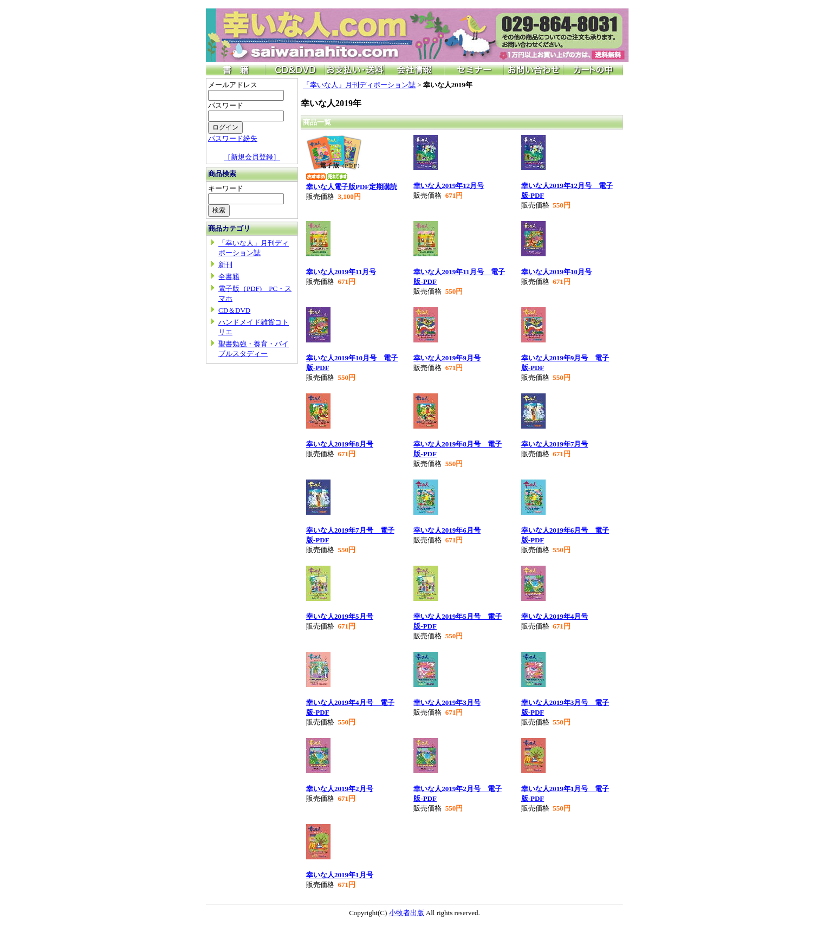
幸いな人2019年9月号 (447, 358)
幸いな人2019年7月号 (554, 444)
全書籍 (228, 277)
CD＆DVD (234, 310)
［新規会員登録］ (252, 157)
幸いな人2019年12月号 (448, 186)
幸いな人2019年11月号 (341, 272)
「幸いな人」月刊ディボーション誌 (359, 85)
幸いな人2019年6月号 (447, 530)
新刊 (225, 265)
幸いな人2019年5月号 (339, 616)
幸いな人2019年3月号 (447, 702)
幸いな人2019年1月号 (339, 875)
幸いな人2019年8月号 (339, 444)
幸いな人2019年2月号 (339, 789)
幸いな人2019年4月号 (554, 616)
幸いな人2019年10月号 (556, 272)
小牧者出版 (406, 913)
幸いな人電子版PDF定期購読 (351, 187)
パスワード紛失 (232, 138)
